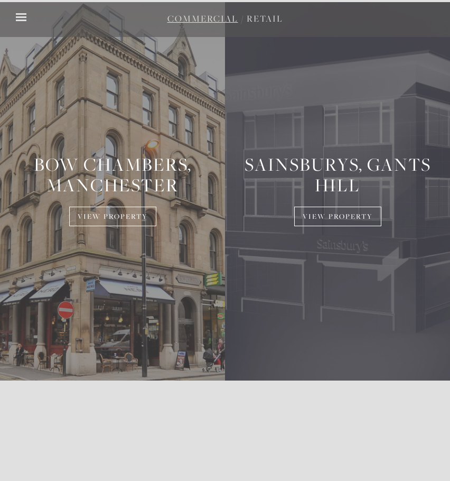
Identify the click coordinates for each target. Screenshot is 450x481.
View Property (112, 217)
